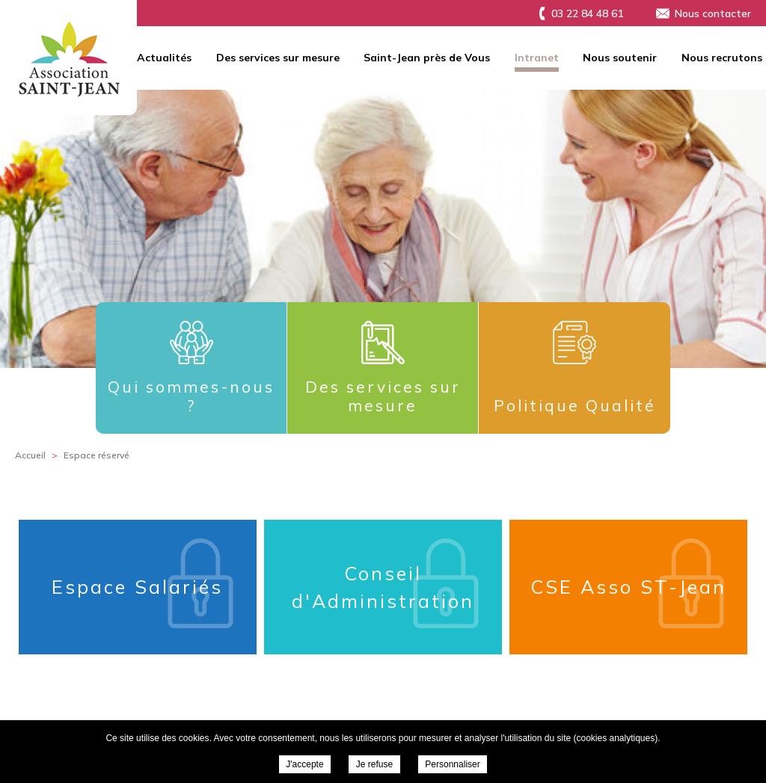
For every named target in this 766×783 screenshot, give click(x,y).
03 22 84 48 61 (587, 13)
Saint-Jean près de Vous (427, 57)
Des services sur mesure (278, 57)
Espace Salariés (137, 586)
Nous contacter (713, 13)
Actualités (164, 57)
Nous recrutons (721, 57)
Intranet (537, 57)
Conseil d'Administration (383, 587)
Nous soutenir (620, 57)
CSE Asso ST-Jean (628, 586)
